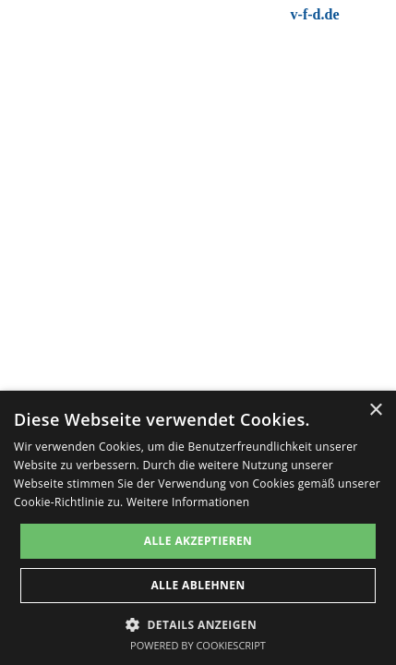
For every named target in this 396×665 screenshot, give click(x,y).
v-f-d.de (315, 14)
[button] (198, 623)
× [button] (375, 410)
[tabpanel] (263, 15)
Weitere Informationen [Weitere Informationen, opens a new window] (188, 502)
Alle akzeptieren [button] (198, 541)
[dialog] (198, 528)
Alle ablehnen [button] (197, 585)
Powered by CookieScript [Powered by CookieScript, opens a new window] (198, 645)
